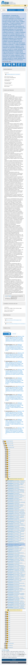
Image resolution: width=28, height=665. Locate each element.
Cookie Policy (21, 654)
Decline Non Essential (14, 662)
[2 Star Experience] (15, 5)
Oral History (20, 10)
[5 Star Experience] (19, 5)
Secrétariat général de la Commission (12, 74)
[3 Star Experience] (17, 5)
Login (25, 7)
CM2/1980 (7, 333)
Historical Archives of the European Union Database (12, 3)
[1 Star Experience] (14, 5)
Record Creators (12, 10)
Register (9, 296)
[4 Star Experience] (18, 5)
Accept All (14, 659)
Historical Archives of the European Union (13, 320)
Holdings (4, 10)
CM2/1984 (14, 333)
